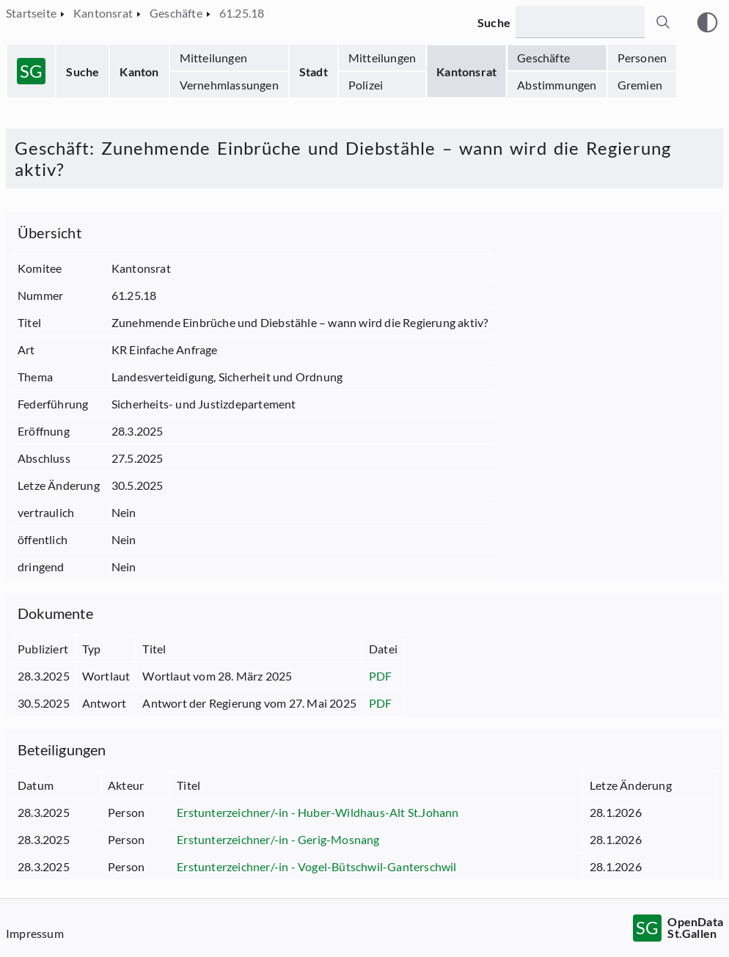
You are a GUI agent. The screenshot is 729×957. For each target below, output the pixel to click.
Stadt (313, 71)
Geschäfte (543, 58)
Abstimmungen (556, 85)
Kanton (139, 71)
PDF (380, 676)
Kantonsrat (466, 71)
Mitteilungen (213, 58)
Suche (82, 71)
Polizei (365, 85)
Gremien (640, 85)
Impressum (35, 933)
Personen (642, 58)
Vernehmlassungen (229, 85)
